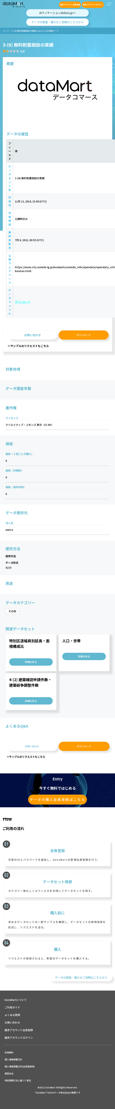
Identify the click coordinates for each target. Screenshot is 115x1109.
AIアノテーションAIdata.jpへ (57, 13)
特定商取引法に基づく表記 (18, 1080)
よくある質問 (12, 1015)
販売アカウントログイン (93, 4)
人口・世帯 (71, 640)
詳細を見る (31, 662)
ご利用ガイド (12, 1007)
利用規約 (9, 1052)
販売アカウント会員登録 (70, 4)
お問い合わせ (32, 335)
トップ (6, 30)
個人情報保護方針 (13, 1059)
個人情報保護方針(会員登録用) (20, 1066)
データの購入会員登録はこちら (57, 799)
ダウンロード (22, 302)
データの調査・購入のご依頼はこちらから (57, 22)
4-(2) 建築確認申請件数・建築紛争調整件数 (30, 682)
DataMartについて (16, 1000)
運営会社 (9, 1073)
